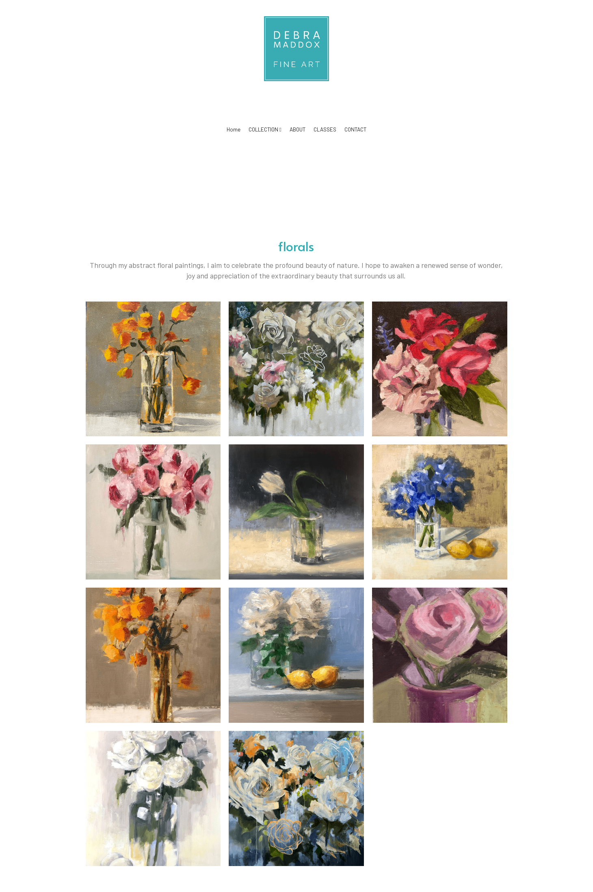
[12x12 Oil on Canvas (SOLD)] (439, 369)
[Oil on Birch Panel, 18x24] (153, 798)
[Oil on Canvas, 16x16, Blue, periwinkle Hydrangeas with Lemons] (439, 512)
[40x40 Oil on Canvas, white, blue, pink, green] (296, 369)
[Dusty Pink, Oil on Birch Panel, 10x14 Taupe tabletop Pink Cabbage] (439, 655)
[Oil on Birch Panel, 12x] (153, 369)
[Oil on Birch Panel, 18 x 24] (153, 512)
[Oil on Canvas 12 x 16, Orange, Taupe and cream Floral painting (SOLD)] (153, 655)
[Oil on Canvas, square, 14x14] (296, 512)
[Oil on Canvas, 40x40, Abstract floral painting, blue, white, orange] (296, 798)
